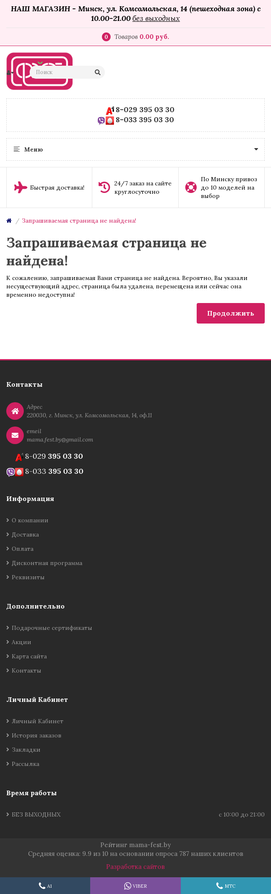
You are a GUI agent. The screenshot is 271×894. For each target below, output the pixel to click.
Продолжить (230, 313)
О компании (30, 520)
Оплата (22, 548)
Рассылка (25, 764)
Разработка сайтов (135, 867)
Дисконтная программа (47, 563)
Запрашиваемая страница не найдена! (79, 220)
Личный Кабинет (37, 721)
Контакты (26, 670)
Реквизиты (28, 577)
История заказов (36, 735)
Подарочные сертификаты (52, 628)
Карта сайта (29, 656)
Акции (21, 642)
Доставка (25, 534)
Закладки (26, 749)
